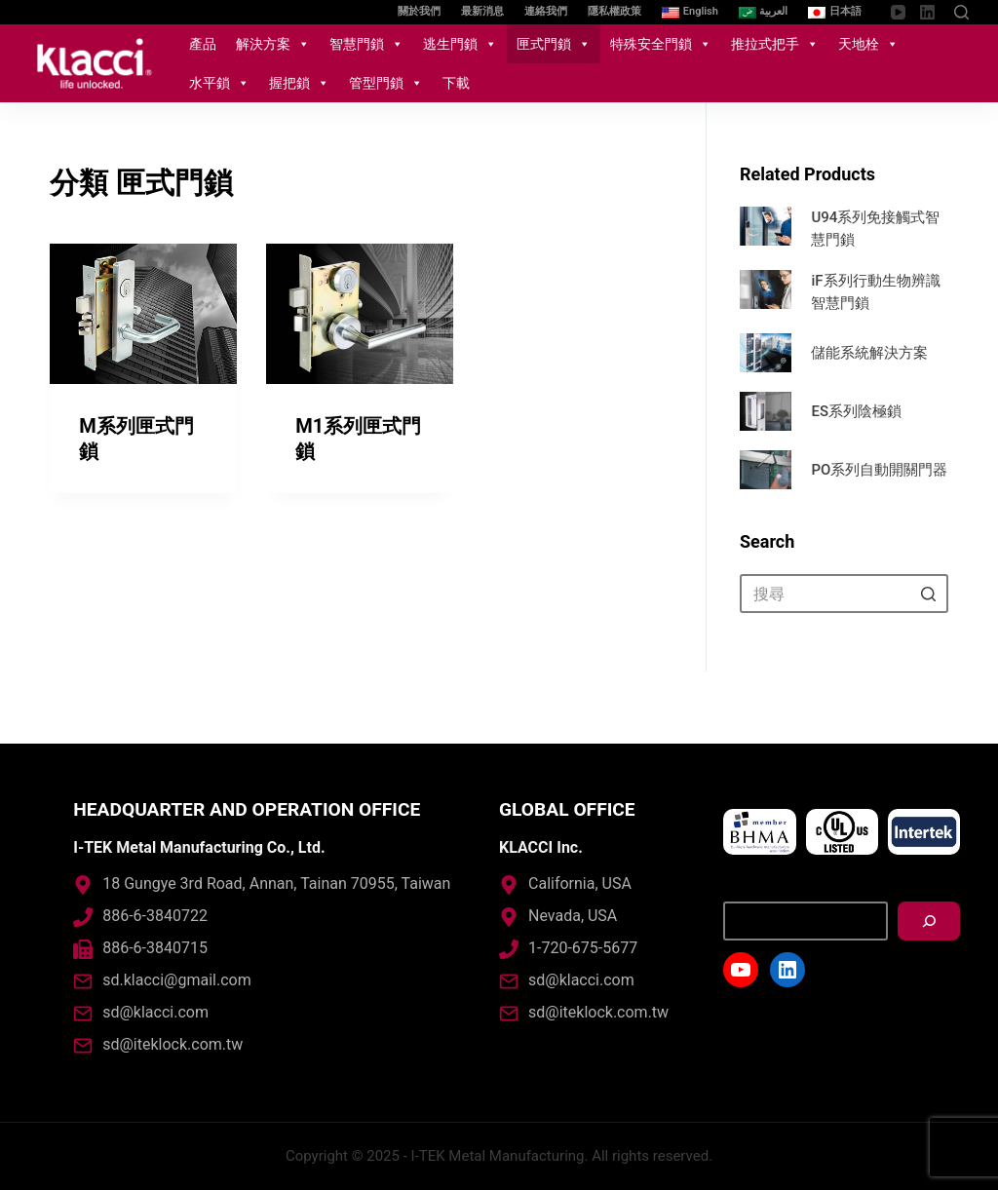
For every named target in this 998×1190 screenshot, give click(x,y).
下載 (456, 83)
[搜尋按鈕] (928, 593)
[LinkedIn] (927, 12)
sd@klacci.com (155, 1012)
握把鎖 (299, 83)
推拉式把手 (775, 44)
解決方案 (273, 44)
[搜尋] (929, 921)
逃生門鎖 (460, 44)
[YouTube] (898, 12)
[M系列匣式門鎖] (143, 314)
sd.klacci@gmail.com (176, 980)
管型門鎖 (386, 83)
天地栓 (868, 44)
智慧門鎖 (366, 44)
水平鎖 (219, 83)
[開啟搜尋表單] (961, 12)
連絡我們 (545, 11)
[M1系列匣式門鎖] (359, 315)
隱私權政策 (614, 11)
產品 (202, 44)
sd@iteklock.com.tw (172, 1044)
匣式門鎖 (554, 44)
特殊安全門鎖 (660, 44)
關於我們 (419, 11)
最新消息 (482, 11)
